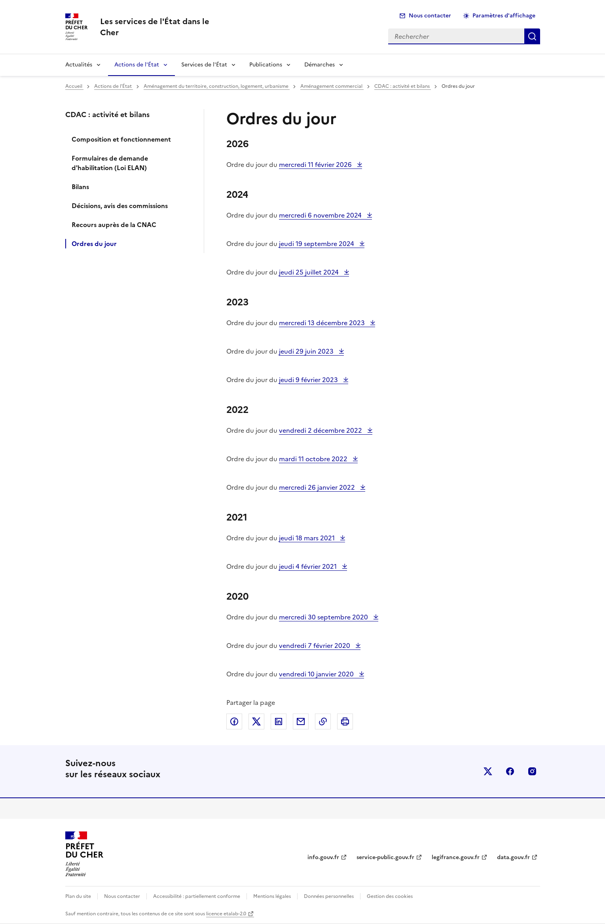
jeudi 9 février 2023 (309, 379)
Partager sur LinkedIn (278, 721)
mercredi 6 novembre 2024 (321, 215)
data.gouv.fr (513, 857)
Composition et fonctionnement (121, 139)
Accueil (74, 86)
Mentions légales (272, 896)
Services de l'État (204, 65)
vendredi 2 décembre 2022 (321, 430)
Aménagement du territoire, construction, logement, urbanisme (217, 86)
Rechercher (532, 36)
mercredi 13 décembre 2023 (322, 323)
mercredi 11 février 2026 (316, 164)
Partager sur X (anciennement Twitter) (256, 721)
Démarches (319, 65)
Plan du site (78, 896)
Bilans (80, 186)
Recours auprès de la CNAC (114, 224)
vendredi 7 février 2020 (315, 645)
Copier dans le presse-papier (323, 721)
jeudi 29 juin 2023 (307, 351)
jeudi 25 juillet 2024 (309, 272)
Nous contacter (430, 15)
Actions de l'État (136, 65)
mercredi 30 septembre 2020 (324, 617)
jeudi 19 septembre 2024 (317, 243)
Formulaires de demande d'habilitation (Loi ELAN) (110, 162)
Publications (265, 65)
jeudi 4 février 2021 (308, 566)
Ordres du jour (94, 243)
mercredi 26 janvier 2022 (318, 487)
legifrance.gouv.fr (456, 857)
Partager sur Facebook (234, 721)
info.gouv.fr (323, 857)
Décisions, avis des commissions (120, 205)
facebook (510, 771)
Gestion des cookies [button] (390, 896)
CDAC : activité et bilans (402, 86)
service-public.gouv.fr (385, 857)
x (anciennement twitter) (488, 771)
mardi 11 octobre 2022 (314, 459)
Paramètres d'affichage (503, 15)
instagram (532, 771)
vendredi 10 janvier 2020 (317, 674)
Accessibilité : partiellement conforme (196, 896)
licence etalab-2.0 (226, 913)
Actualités (78, 65)
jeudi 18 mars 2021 (307, 538)
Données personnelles (329, 896)
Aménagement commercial (332, 86)
